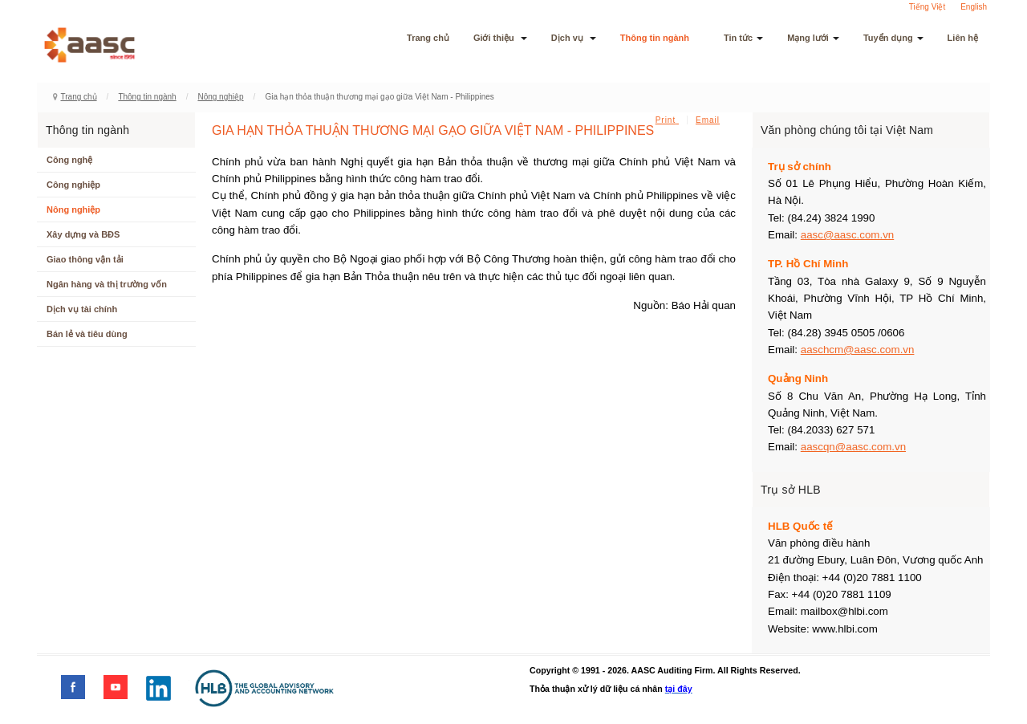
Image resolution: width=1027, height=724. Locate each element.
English (973, 6)
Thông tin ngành (660, 38)
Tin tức (743, 38)
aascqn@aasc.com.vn (853, 447)
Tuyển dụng (893, 38)
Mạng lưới (813, 38)
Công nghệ (69, 160)
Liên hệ (963, 38)
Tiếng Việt (927, 6)
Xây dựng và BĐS (83, 234)
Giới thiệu (500, 38)
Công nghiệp (73, 184)
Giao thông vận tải (85, 259)
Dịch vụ (573, 38)
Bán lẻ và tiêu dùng (87, 334)
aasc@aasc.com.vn (848, 235)
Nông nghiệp (220, 96)
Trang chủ (428, 38)
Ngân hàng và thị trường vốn (107, 284)
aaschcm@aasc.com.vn (858, 350)
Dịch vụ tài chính (82, 309)
